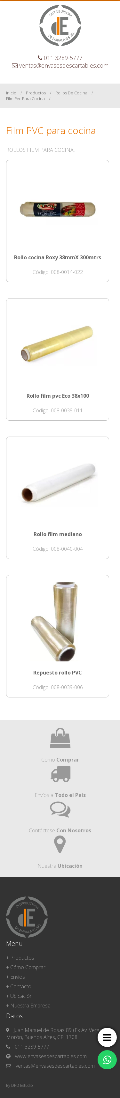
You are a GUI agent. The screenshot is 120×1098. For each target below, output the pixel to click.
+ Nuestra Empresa (28, 1005)
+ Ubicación (19, 995)
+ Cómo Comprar (25, 967)
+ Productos (20, 957)
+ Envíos (15, 976)
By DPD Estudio (19, 1085)
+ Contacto (18, 986)
